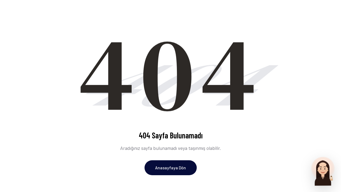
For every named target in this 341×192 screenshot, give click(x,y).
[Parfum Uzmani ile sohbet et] (323, 171)
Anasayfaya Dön (170, 167)
